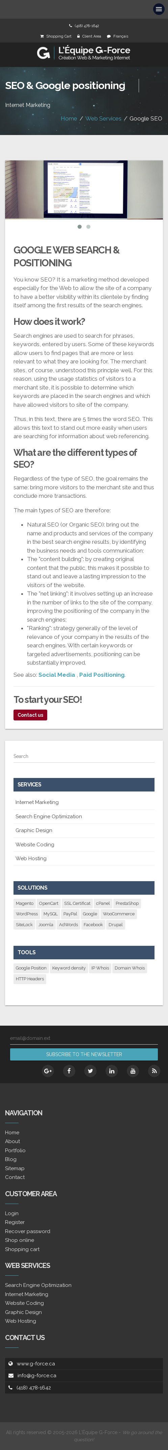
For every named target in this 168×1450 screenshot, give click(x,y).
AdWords (68, 924)
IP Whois (100, 968)
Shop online (19, 1240)
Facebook (93, 924)
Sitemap (15, 1168)
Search (20, 756)
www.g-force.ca (36, 1364)
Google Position (31, 968)
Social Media (56, 674)
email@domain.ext (30, 1038)
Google (90, 913)
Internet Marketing (37, 802)
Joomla (45, 924)
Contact (15, 1177)
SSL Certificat (77, 903)
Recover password (27, 1231)
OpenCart (48, 903)
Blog (11, 1159)
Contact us (30, 715)
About (12, 1141)
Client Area (91, 36)
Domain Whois (130, 968)
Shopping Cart (59, 36)
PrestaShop (127, 903)
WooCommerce (119, 913)
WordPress (27, 913)
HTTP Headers (30, 978)
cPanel (103, 903)
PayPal (70, 913)
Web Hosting (31, 858)
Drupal (116, 924)
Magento (24, 903)
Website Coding (35, 845)
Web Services (103, 118)
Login (12, 1213)
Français (120, 36)
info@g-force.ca (37, 1376)
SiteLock (24, 924)
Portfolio (15, 1150)
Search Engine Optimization (49, 816)
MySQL (51, 913)
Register (15, 1222)
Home (69, 118)
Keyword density (69, 968)
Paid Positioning (101, 674)
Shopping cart (22, 1249)
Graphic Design (34, 830)
